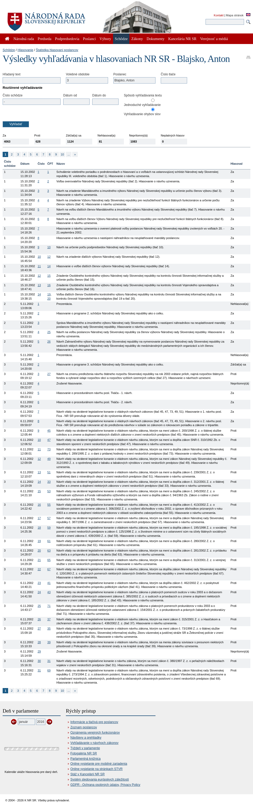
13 (39, 285)
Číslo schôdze (12, 95)
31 (49, 660)
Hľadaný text (12, 74)
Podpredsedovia (67, 39)
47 (49, 439)
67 (49, 569)
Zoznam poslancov (83, 727)
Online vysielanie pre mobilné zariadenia (98, 764)
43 (49, 592)
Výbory (105, 39)
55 (49, 504)
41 (49, 582)
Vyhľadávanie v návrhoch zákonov (94, 743)
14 (49, 266)
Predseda (44, 39)
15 (49, 275)
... (68, 154)
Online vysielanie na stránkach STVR (96, 769)
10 (62, 154)
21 (39, 560)
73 (49, 449)
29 (39, 651)
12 (49, 256)
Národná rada (23, 39)
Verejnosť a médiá (214, 39)
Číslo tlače (168, 74)
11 (39, 266)
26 (49, 341)
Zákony (137, 39)
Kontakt (218, 15)
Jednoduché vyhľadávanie (142, 105)
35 (49, 628)
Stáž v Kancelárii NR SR (87, 774)
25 (49, 332)
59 (49, 527)
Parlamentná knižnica (85, 759)
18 (39, 527)
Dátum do (99, 95)
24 (39, 592)
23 (39, 582)
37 (49, 619)
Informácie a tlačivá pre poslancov (94, 722)
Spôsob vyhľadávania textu (143, 95)
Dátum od (70, 95)
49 (49, 458)
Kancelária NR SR (182, 39)
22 (39, 569)
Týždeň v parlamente (85, 748)
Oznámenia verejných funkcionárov (95, 732)
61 (49, 541)
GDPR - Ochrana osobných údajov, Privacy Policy (105, 785)
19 (49, 294)
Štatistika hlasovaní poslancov (57, 50)
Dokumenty (155, 39)
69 (49, 670)
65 (49, 560)
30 (39, 660)
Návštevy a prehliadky (85, 737)
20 (49, 298)
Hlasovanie (25, 50)
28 (39, 642)
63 (49, 550)
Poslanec (119, 74)
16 (49, 285)
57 (49, 518)
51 (49, 472)
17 (39, 518)
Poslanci (89, 39)
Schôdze (9, 50)
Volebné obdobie (77, 74)
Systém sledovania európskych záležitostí (99, 779)
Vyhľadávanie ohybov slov (142, 114)
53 (49, 491)
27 (49, 374)
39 (49, 642)
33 (49, 481)
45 (49, 430)
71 (49, 605)
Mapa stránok (235, 15)
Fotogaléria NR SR (83, 753)
